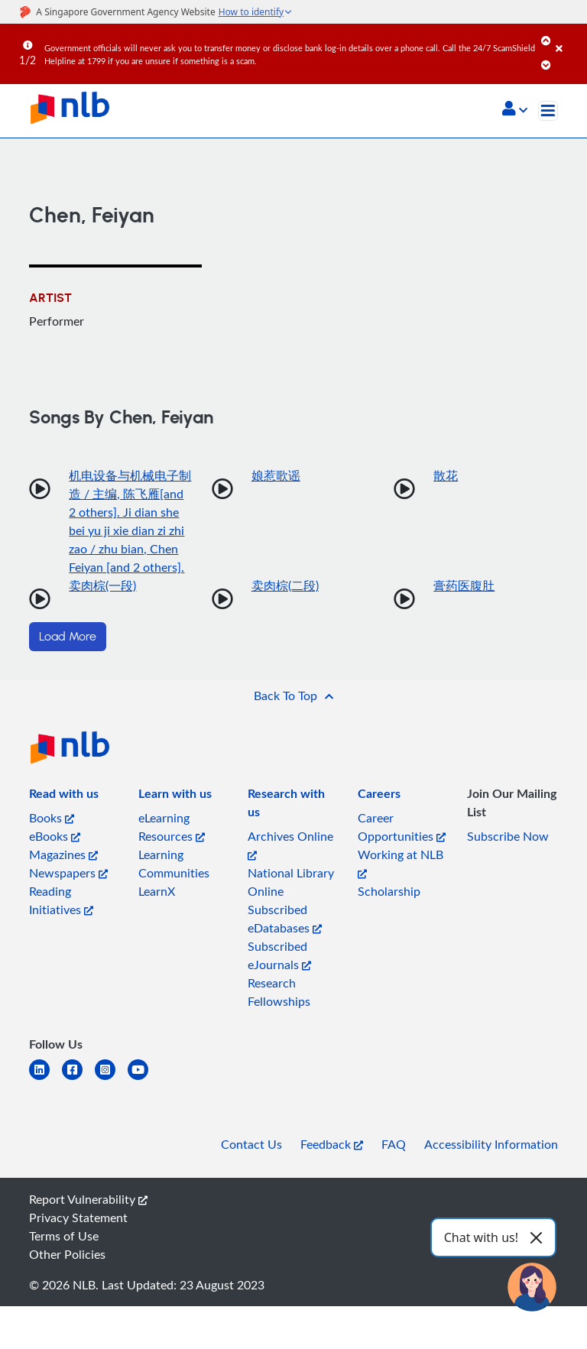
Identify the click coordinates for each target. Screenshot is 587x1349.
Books (51, 817)
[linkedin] (45, 1078)
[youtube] (144, 1078)
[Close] (568, 37)
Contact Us (251, 1144)
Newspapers (68, 872)
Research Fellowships (279, 992)
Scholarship (389, 891)
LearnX (156, 891)
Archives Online (290, 844)
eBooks (54, 836)
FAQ (393, 1144)
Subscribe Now (508, 836)
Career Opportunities (402, 827)
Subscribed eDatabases (285, 918)
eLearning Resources (171, 827)
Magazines (63, 854)
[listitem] (64, 796)
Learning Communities (173, 863)
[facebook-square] (78, 1078)
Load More (67, 637)
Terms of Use (64, 1235)
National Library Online (291, 882)
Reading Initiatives (61, 900)
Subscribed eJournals (279, 955)
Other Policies (67, 1254)
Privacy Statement (78, 1217)
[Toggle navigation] (548, 111)
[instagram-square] (111, 1078)
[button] (514, 110)
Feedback (331, 1144)
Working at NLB (400, 862)
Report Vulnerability (88, 1199)
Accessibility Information (491, 1144)
